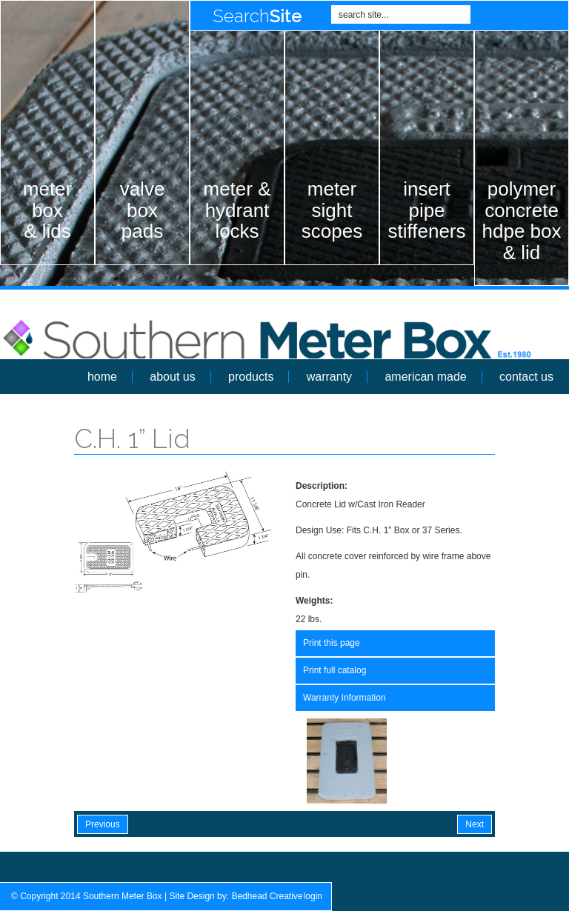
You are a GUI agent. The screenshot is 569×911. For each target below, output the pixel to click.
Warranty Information (344, 698)
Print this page (331, 643)
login (313, 896)
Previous (102, 824)
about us (172, 376)
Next (474, 824)
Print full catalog (334, 670)
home (102, 376)
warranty (329, 376)
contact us (526, 376)
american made (425, 376)
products (250, 376)
